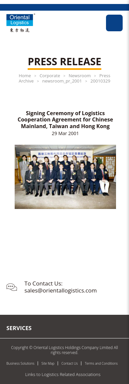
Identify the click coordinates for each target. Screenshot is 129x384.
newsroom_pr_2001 (62, 81)
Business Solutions (20, 363)
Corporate (50, 76)
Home (25, 76)
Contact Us (69, 363)
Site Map (47, 363)
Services (19, 328)
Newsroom (80, 76)
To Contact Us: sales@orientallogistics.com (60, 287)
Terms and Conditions (101, 363)
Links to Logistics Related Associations (63, 374)
